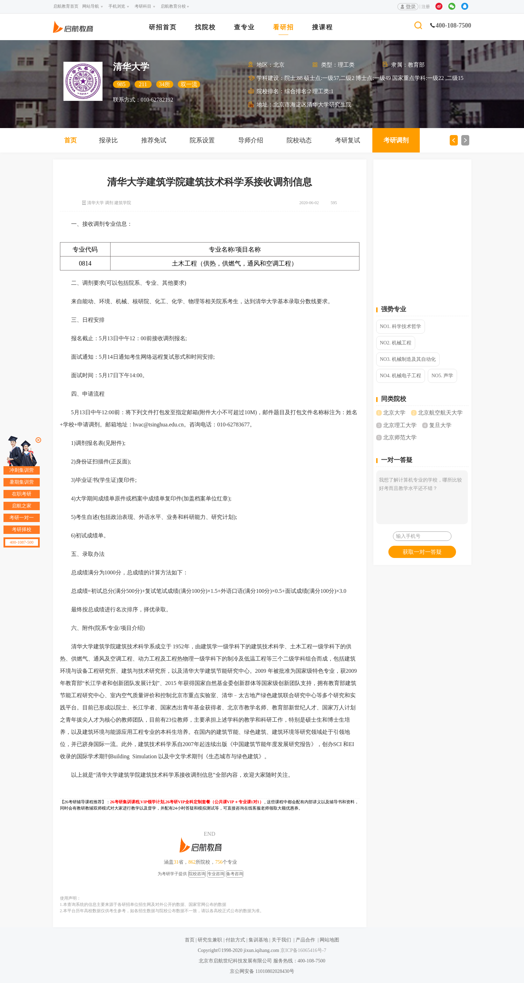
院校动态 (299, 140)
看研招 (283, 27)
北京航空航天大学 (440, 413)
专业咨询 (215, 873)
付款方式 (235, 940)
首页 (70, 140)
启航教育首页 (65, 6)
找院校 (205, 27)
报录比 (108, 140)
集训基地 (258, 940)
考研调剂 (396, 140)
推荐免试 (153, 140)
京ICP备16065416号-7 (302, 950)
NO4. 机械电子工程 (400, 375)
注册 (426, 6)
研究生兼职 (210, 940)
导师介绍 (250, 140)
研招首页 (163, 27)
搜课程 (322, 27)
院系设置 (202, 140)
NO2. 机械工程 (395, 342)
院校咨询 (197, 873)
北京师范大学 (400, 437)
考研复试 (347, 140)
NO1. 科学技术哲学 (400, 326)
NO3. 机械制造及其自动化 (408, 359)
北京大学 (394, 413)
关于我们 (281, 940)
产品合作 (305, 940)
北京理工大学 (400, 425)
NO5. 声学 (442, 375)
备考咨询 (234, 873)
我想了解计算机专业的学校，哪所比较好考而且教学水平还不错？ (422, 497)
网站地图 (329, 940)
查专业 (244, 27)
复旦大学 (440, 425)
